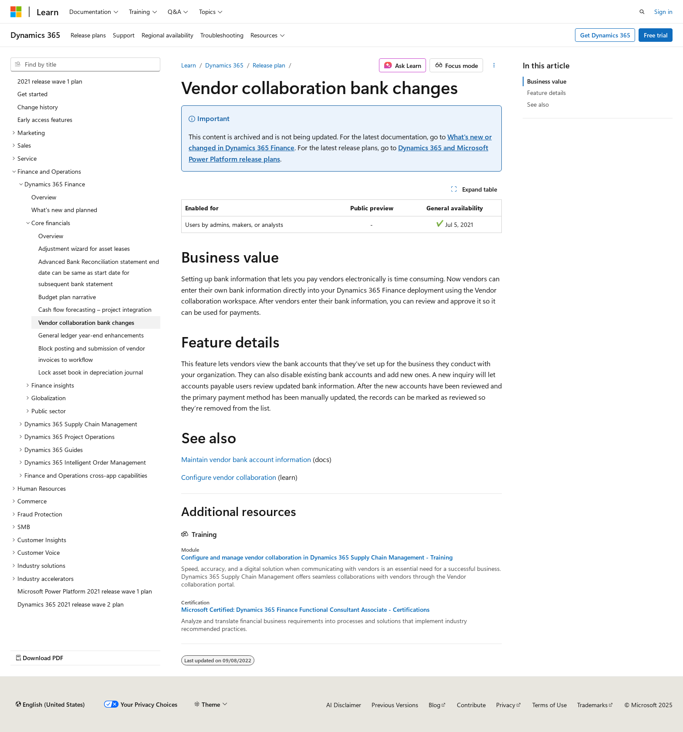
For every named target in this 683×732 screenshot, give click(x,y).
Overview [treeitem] (43, 197)
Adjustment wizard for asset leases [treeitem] (84, 248)
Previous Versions (395, 705)
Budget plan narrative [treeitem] (67, 297)
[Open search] (642, 12)
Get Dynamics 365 (605, 35)
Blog (434, 705)
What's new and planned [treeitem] (64, 210)
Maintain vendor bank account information (246, 459)
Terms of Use (549, 705)
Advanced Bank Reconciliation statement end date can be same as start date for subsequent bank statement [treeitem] (98, 272)
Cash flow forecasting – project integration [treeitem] (95, 309)
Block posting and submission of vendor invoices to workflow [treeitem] (91, 354)
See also (538, 104)
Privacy (505, 705)
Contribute (471, 705)
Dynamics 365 (224, 65)
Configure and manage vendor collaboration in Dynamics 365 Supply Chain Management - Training (317, 557)
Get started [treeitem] (32, 94)
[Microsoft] (16, 11)
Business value (546, 81)
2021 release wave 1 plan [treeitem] (49, 81)
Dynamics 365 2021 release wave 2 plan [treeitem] (70, 604)
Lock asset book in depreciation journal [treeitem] (90, 372)
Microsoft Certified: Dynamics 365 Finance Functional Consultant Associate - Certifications (305, 610)
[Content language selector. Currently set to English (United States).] (50, 705)
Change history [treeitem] (37, 107)
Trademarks (592, 705)
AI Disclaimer (343, 705)
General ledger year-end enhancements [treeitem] (91, 335)
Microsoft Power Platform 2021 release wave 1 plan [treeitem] (84, 591)
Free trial (656, 35)
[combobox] (85, 64)
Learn (188, 65)
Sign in (663, 11)
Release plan (269, 65)
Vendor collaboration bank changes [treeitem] (86, 322)
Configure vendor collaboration (228, 477)
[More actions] (494, 65)
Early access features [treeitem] (44, 119)
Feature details (546, 92)
